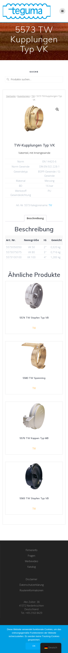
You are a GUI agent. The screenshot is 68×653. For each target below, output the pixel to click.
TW (33, 96)
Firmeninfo (31, 550)
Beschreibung (35, 218)
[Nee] (63, 639)
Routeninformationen (31, 590)
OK (34, 646)
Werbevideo (31, 561)
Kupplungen (23, 96)
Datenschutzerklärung (32, 584)
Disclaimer (31, 579)
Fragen (31, 555)
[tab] (35, 218)
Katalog (31, 566)
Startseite (11, 96)
